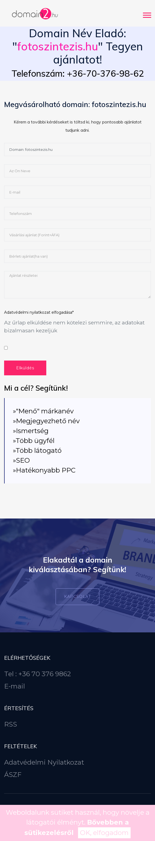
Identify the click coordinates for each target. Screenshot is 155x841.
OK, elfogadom (104, 833)
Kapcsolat (77, 596)
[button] (146, 14)
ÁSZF (12, 775)
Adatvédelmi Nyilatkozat (44, 762)
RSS (10, 724)
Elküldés (25, 367)
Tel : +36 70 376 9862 (37, 674)
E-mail (14, 686)
